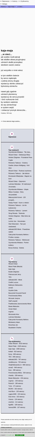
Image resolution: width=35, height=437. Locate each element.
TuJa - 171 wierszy (14, 386)
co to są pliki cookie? (10, 435)
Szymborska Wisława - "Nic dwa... (19, 152)
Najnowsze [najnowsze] (5, 1)
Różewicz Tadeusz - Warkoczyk (18, 240)
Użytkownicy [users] (24, 1)
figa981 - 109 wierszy (15, 405)
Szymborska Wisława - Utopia (18, 189)
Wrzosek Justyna (14, 298)
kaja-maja (11, 6)
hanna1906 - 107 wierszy (16, 407)
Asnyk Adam (12, 309)
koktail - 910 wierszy (15, 351)
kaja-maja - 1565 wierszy (16, 349)
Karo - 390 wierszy (14, 370)
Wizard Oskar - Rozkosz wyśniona (19, 171)
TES (9, 277)
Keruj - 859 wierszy (14, 354)
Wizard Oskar (13, 264)
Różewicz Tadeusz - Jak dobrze (18, 173)
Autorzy (3, 6)
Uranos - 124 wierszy (15, 399)
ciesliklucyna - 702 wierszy (17, 362)
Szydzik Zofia (12, 290)
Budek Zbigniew (13, 272)
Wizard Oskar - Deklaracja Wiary (19, 155)
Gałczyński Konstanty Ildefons (18, 319)
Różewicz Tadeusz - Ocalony (18, 163)
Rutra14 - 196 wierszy (15, 383)
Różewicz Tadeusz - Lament (17, 210)
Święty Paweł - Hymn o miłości (18, 202)
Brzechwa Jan (13, 325)
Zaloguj (4, 4)
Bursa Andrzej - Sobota (16, 248)
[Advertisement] (17, 26)
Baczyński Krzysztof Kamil (17, 293)
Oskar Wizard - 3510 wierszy (18, 343)
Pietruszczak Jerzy (14, 274)
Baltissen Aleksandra (15, 285)
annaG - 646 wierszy (15, 367)
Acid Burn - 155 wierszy (16, 391)
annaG (10, 288)
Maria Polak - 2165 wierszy (17, 346)
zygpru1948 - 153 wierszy (16, 394)
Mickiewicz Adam (14, 322)
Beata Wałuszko (13, 306)
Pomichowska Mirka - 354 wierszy (19, 373)
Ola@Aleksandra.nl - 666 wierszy (19, 365)
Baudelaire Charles (14, 327)
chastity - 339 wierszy (15, 375)
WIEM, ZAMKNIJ (19, 435)
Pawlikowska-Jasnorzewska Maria (19, 304)
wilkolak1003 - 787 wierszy (17, 359)
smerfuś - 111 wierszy (15, 402)
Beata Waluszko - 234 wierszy (18, 378)
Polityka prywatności (6, 427)
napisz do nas (28, 425)
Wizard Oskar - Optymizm (17, 181)
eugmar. (11, 311)
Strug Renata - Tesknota (16, 213)
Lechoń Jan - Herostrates (16, 221)
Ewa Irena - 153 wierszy (16, 396)
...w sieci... (19, 6)
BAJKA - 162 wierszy (15, 389)
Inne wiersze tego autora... (12, 121)
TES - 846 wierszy (14, 357)
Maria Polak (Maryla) (15, 266)
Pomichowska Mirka (15, 295)
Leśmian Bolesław (14, 317)
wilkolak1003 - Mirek (15, 280)
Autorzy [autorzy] (14, 1)
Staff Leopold (12, 301)
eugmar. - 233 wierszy (15, 381)
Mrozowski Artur (13, 314)
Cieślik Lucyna (13, 282)
